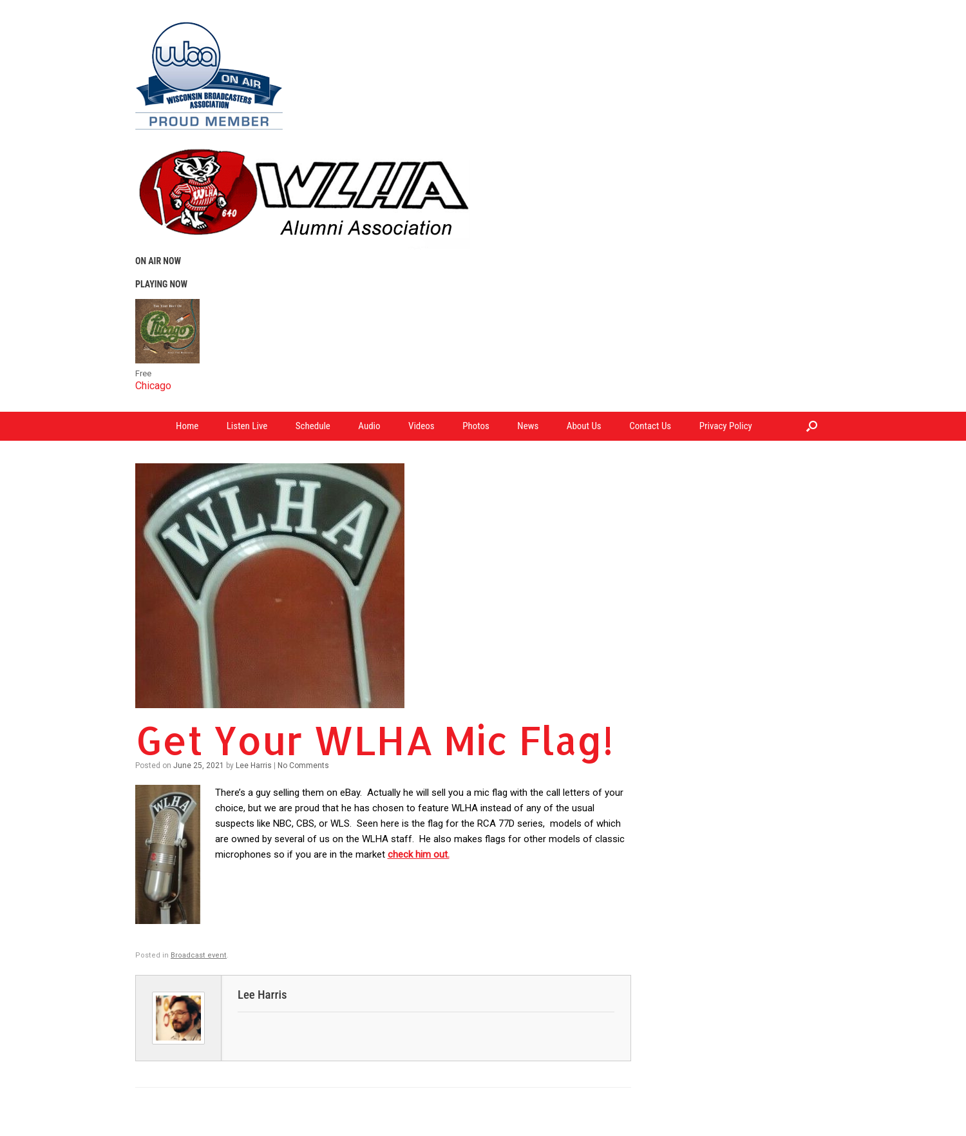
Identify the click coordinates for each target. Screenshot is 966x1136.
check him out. (419, 854)
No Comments (303, 765)
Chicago (153, 386)
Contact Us (650, 426)
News (527, 426)
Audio (369, 426)
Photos (475, 426)
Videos (421, 426)
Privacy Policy (725, 426)
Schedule (313, 426)
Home (187, 426)
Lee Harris (254, 765)
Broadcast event (199, 955)
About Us (584, 426)
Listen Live (247, 426)
